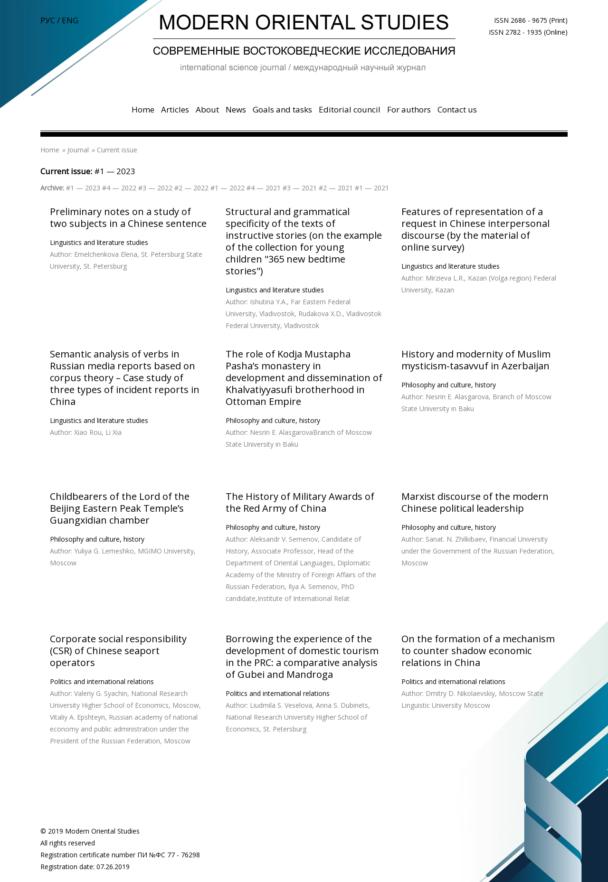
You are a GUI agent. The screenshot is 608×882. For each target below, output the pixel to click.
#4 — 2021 (264, 187)
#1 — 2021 (372, 187)
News (236, 109)
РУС (47, 20)
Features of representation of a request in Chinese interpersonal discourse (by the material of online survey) (475, 229)
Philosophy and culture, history (273, 420)
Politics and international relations (102, 681)
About (207, 109)
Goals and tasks (282, 109)
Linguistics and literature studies (99, 242)
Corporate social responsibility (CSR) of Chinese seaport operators (118, 650)
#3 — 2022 (155, 187)
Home (143, 109)
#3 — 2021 (300, 187)
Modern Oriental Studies (102, 830)
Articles (175, 109)
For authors (409, 109)
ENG (70, 20)
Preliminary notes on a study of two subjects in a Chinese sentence (128, 217)
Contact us (457, 109)
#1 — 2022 (227, 187)
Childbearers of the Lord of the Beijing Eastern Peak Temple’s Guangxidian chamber (120, 508)
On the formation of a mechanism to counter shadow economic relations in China (478, 650)
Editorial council (349, 109)
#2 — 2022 (191, 187)
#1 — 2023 (114, 171)
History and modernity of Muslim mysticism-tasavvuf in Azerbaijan (476, 359)
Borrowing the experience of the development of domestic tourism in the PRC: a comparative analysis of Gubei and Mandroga (302, 656)
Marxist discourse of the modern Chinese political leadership (475, 502)
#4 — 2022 (119, 187)
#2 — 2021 (336, 187)
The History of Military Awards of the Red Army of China (300, 502)
